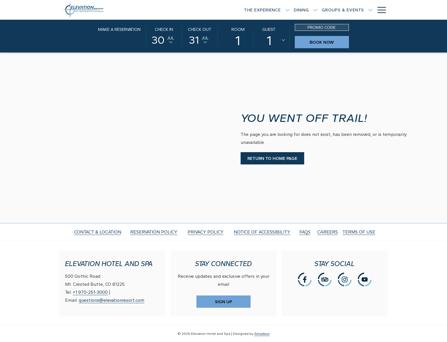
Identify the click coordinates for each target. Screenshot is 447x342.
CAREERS (327, 232)
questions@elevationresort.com (111, 300)
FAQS (304, 232)
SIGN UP (223, 301)
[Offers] (346, 10)
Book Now (329, 42)
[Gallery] (372, 10)
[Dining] (216, 10)
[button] (164, 35)
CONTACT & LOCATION (97, 232)
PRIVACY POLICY (206, 232)
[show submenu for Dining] (230, 10)
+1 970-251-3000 (90, 292)
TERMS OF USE (358, 232)
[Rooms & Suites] (311, 10)
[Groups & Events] (258, 10)
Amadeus (262, 334)
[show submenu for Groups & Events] (285, 10)
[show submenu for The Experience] (202, 10)
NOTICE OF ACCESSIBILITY (262, 232)
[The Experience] (177, 10)
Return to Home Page (272, 158)
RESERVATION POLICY (153, 232)
